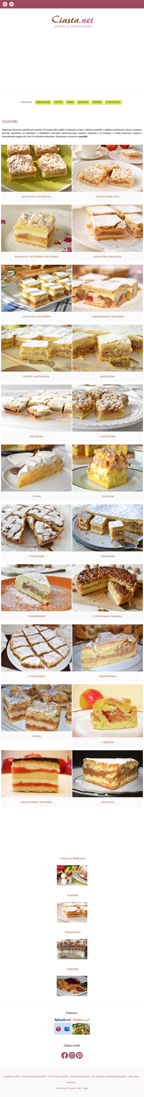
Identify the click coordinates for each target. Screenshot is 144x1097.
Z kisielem (107, 496)
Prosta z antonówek (36, 376)
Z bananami (107, 556)
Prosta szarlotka (107, 197)
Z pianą (36, 496)
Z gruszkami (36, 556)
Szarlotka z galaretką (36, 197)
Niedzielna (36, 436)
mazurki (83, 102)
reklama (133, 1076)
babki (70, 102)
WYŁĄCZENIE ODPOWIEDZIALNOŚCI (109, 1076)
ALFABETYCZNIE (12, 1076)
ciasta (58, 102)
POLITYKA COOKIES (58, 1076)
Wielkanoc (43, 102)
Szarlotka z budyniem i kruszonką (36, 257)
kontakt (71, 1082)
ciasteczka (113, 102)
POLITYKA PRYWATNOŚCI (34, 1076)
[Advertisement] (72, 72)
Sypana (36, 736)
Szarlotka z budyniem (36, 316)
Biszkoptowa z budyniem (36, 802)
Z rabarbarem (36, 616)
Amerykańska (107, 676)
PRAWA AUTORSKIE (80, 1076)
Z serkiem (108, 742)
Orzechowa (107, 376)
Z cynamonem (36, 676)
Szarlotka (107, 802)
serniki (97, 102)
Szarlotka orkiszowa (107, 257)
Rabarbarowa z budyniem (108, 316)
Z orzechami (107, 436)
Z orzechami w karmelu (107, 616)
